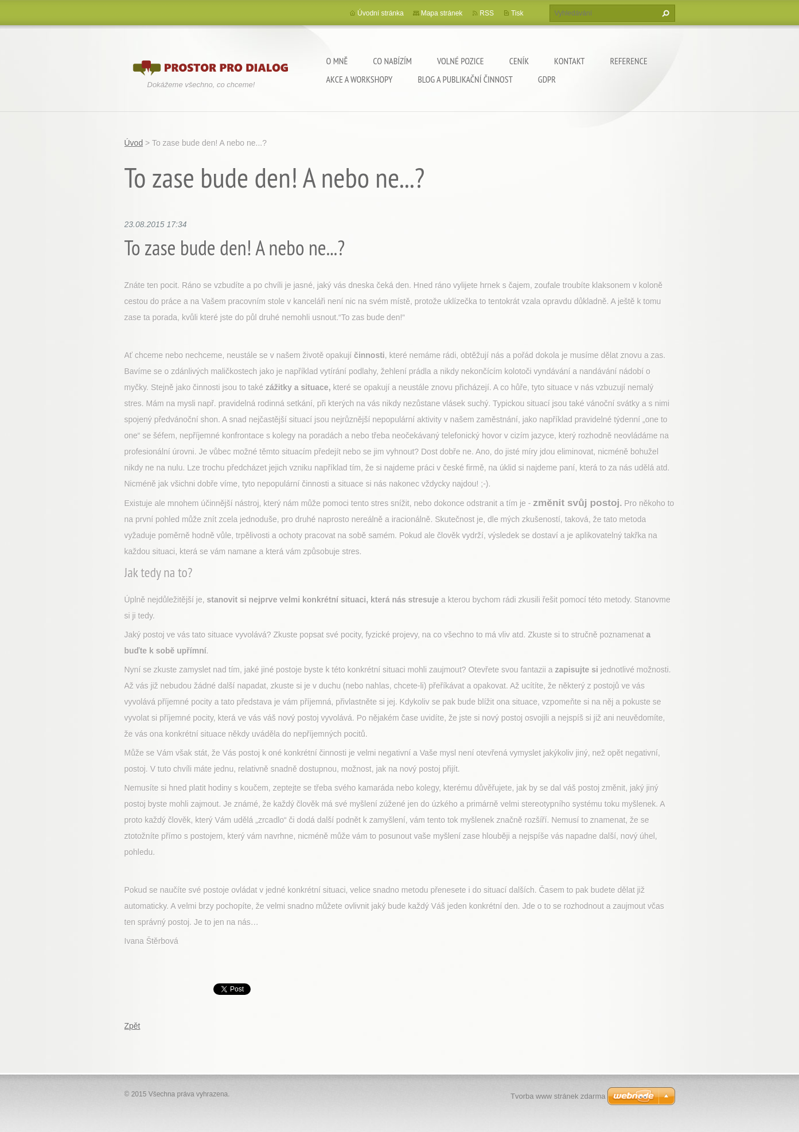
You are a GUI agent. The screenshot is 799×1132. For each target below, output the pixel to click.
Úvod (133, 142)
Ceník (519, 61)
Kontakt (569, 61)
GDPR (547, 79)
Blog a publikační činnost (465, 79)
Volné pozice (460, 61)
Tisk (517, 13)
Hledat (664, 13)
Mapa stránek (442, 13)
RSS (487, 13)
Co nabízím (392, 61)
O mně (337, 61)
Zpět (132, 1025)
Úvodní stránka (380, 13)
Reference (628, 61)
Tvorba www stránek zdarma (557, 1096)
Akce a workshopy (359, 79)
